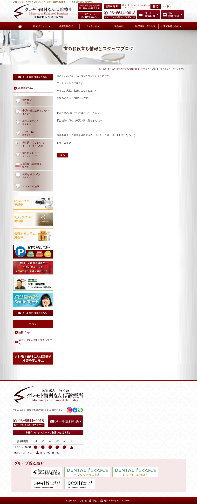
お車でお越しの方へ (171, 26)
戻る (62, 155)
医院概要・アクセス (145, 26)
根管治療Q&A (66, 26)
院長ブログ (24, 332)
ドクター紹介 (92, 26)
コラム (111, 69)
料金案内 (118, 26)
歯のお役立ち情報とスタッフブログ (133, 69)
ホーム (102, 69)
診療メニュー (40, 26)
